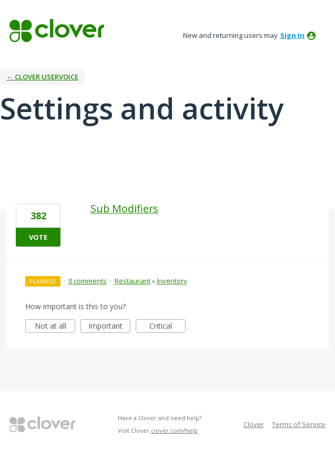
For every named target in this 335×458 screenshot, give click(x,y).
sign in (292, 35)
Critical (167, 327)
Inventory (172, 281)
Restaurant (132, 281)
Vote (38, 237)
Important (109, 327)
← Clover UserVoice (42, 77)
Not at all (55, 327)
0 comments (87, 281)
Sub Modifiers (124, 208)
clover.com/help (174, 430)
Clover (253, 424)
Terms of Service (299, 424)
